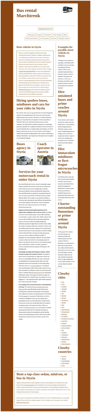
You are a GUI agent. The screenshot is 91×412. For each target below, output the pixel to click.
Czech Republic (65, 361)
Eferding (63, 291)
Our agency (39, 34)
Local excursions (44, 38)
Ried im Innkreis (65, 344)
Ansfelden (64, 289)
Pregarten (63, 323)
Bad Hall (63, 295)
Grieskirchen (64, 300)
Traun (63, 284)
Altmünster (64, 337)
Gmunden (64, 332)
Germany (63, 356)
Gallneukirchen (65, 309)
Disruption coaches (64, 38)
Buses (65, 34)
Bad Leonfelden (65, 328)
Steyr (62, 307)
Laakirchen (64, 321)
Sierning (63, 302)
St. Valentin (64, 316)
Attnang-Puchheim (66, 325)
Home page (31, 34)
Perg (62, 330)
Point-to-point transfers (32, 38)
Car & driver (48, 34)
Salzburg (63, 358)
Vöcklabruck (64, 335)
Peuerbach (64, 314)
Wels (62, 282)
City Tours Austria (29, 385)
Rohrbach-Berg (65, 339)
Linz (62, 293)
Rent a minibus (57, 34)
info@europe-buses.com (45, 29)
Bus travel (54, 38)
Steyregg (63, 298)
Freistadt (63, 341)
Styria (63, 365)
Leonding (63, 286)
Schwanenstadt (65, 312)
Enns (62, 305)
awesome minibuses (36, 265)
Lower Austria (65, 363)
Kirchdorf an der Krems (67, 318)
